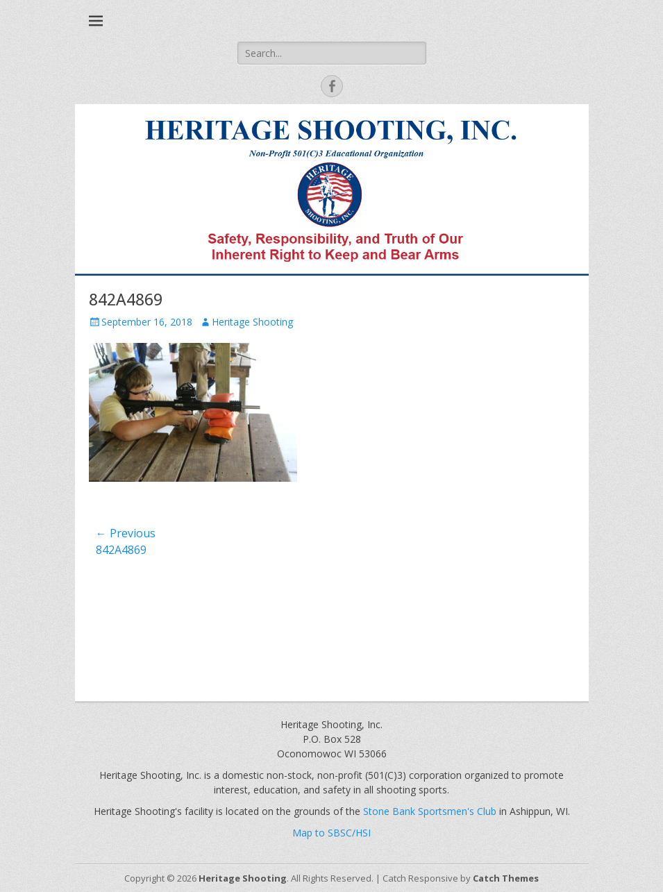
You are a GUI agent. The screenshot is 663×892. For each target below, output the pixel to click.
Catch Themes (506, 878)
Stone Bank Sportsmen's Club (429, 811)
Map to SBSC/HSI (331, 832)
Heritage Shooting (252, 321)
